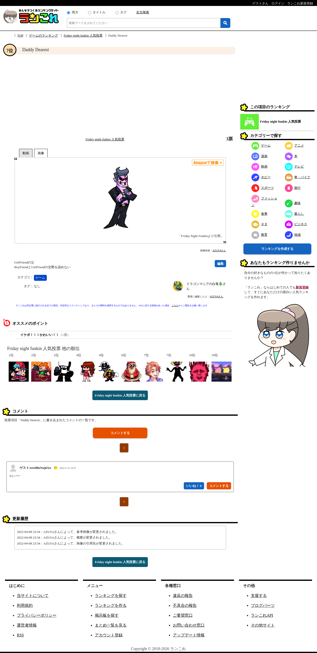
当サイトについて (33, 595)
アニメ (294, 145)
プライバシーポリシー (36, 615)
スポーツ (262, 188)
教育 (259, 235)
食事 (259, 214)
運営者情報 (27, 625)
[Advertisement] (120, 95)
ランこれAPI (262, 615)
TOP (20, 35)
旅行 (293, 188)
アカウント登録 (109, 635)
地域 (293, 235)
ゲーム (40, 278)
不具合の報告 (185, 605)
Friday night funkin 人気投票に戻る (120, 395)
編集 (220, 263)
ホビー (261, 177)
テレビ (294, 166)
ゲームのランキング (43, 35)
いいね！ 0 (194, 486)
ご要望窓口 (183, 615)
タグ (123, 12)
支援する (259, 595)
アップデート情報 (189, 635)
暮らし (294, 214)
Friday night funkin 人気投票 (83, 35)
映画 (259, 166)
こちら (175, 305)
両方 (75, 12)
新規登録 (302, 287)
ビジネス (296, 224)
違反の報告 (183, 595)
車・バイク (298, 177)
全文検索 (142, 12)
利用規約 (25, 605)
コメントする (120, 433)
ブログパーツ (263, 605)
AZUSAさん (219, 250)
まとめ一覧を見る (111, 625)
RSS (20, 635)
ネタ (259, 224)
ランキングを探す (111, 595)
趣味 (293, 203)
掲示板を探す (107, 615)
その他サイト (263, 625)
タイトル (99, 12)
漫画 (259, 156)
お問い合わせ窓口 (189, 625)
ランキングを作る (111, 605)
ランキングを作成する (277, 249)
